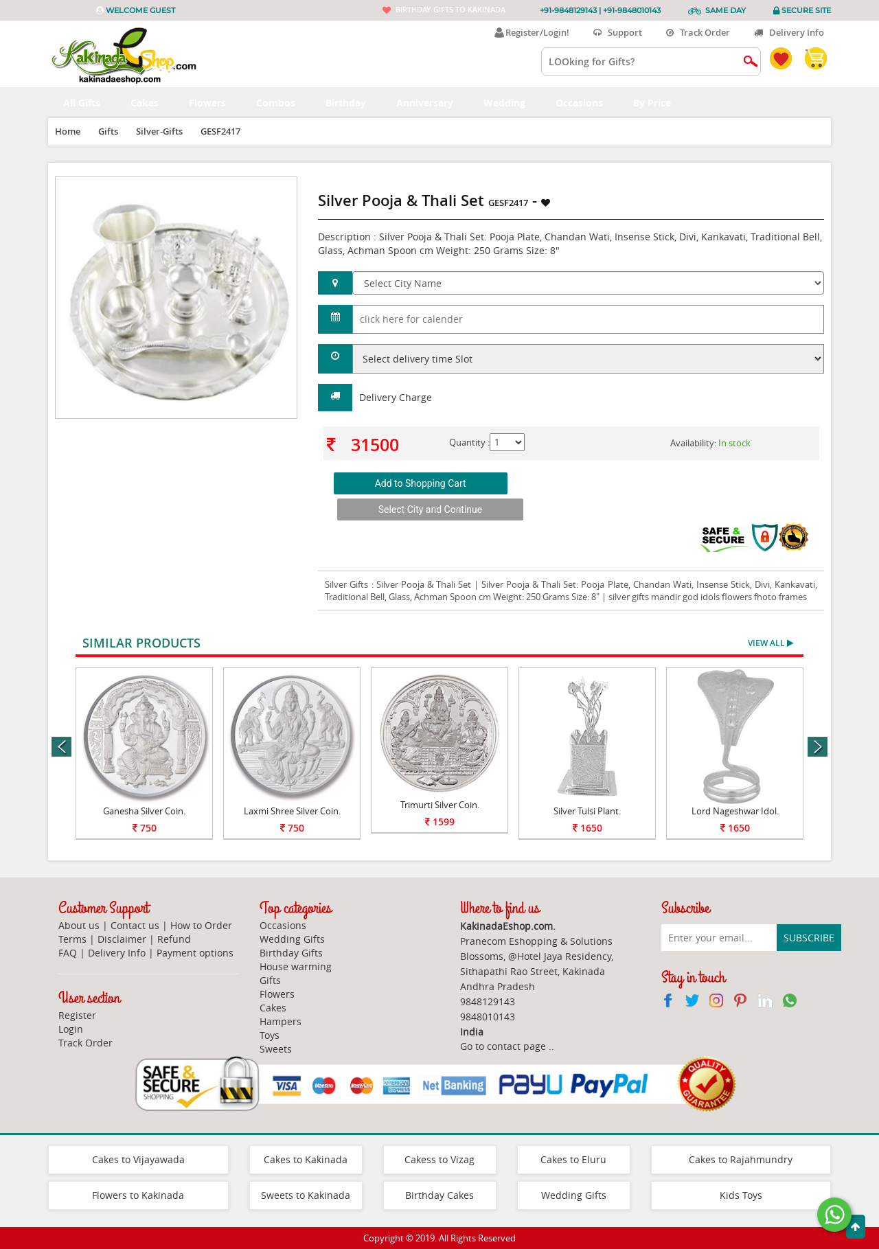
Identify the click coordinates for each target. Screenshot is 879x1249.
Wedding (511, 102)
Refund (174, 939)
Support (617, 32)
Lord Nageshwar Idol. (735, 811)
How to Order (201, 925)
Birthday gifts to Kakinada (450, 9)
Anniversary (432, 102)
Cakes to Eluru (573, 1159)
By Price (659, 102)
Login (70, 1028)
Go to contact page (503, 1046)
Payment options (195, 952)
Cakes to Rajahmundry (740, 1159)
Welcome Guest (140, 10)
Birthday (353, 102)
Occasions (587, 102)
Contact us (135, 925)
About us (79, 925)
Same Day (725, 10)
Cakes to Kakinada (305, 1159)
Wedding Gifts (292, 939)
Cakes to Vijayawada (138, 1159)
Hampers (280, 1021)
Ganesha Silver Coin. (144, 811)
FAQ (67, 952)
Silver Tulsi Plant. (587, 811)
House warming (296, 966)
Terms (72, 939)
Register (77, 1015)
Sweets (276, 1048)
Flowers (215, 102)
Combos (283, 102)
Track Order (698, 32)
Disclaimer (122, 939)
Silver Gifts (348, 584)
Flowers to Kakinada (138, 1195)
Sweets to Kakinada (305, 1195)
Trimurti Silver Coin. (439, 805)
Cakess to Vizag (439, 1159)
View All (770, 643)
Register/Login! (531, 32)
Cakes (152, 102)
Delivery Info (789, 32)
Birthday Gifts (291, 952)
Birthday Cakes (439, 1195)
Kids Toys (741, 1195)
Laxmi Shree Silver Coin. (292, 811)
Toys (269, 1035)
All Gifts (89, 102)
